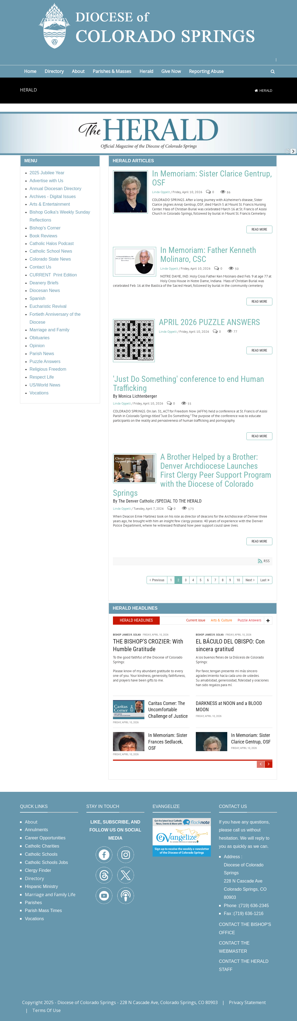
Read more (259, 229)
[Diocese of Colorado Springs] (148, 25)
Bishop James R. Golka (127, 634)
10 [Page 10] (238, 580)
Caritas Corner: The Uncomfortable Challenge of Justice (168, 709)
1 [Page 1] (171, 580)
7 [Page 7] (215, 580)
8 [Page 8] (222, 580)
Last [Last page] (263, 580)
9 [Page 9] (230, 580)
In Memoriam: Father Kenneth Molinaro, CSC (134, 261)
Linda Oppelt (161, 192)
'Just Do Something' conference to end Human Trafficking (188, 383)
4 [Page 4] (193, 580)
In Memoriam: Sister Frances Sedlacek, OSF (167, 741)
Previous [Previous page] (158, 580)
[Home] (256, 90)
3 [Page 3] (186, 580)
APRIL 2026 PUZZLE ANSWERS (134, 340)
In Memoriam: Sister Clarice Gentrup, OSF (130, 192)
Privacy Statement (247, 1002)
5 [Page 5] (200, 580)
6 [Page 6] (208, 580)
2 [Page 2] (178, 580)
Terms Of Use (46, 1010)
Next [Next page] (249, 580)
